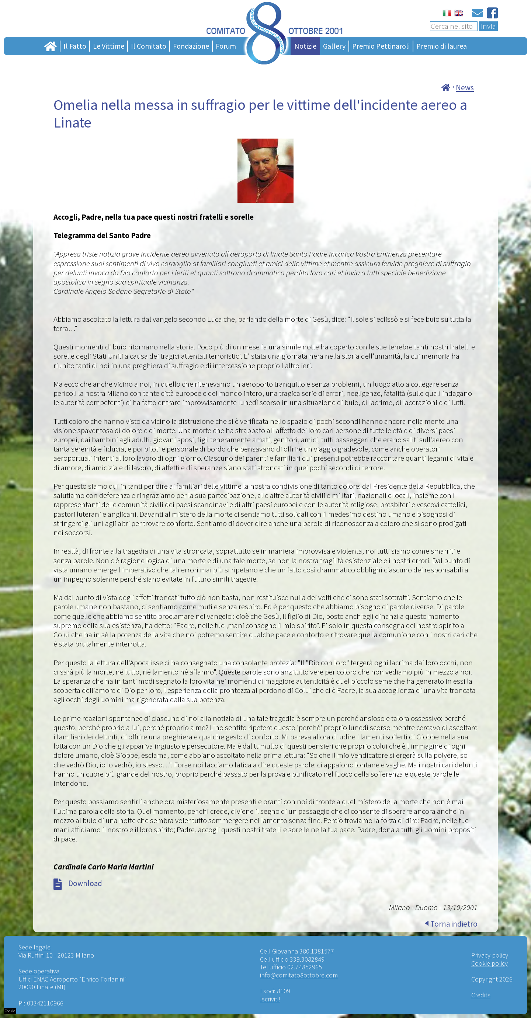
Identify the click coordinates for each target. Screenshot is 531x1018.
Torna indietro (454, 924)
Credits (480, 995)
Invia (488, 26)
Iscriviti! (270, 999)
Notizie (305, 45)
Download (85, 883)
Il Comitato (148, 45)
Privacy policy (489, 955)
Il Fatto (74, 45)
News (465, 88)
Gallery (334, 45)
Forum (226, 45)
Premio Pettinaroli (381, 45)
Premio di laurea (441, 45)
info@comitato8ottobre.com (299, 975)
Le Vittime (108, 45)
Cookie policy (489, 963)
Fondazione (191, 45)
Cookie (10, 1010)
